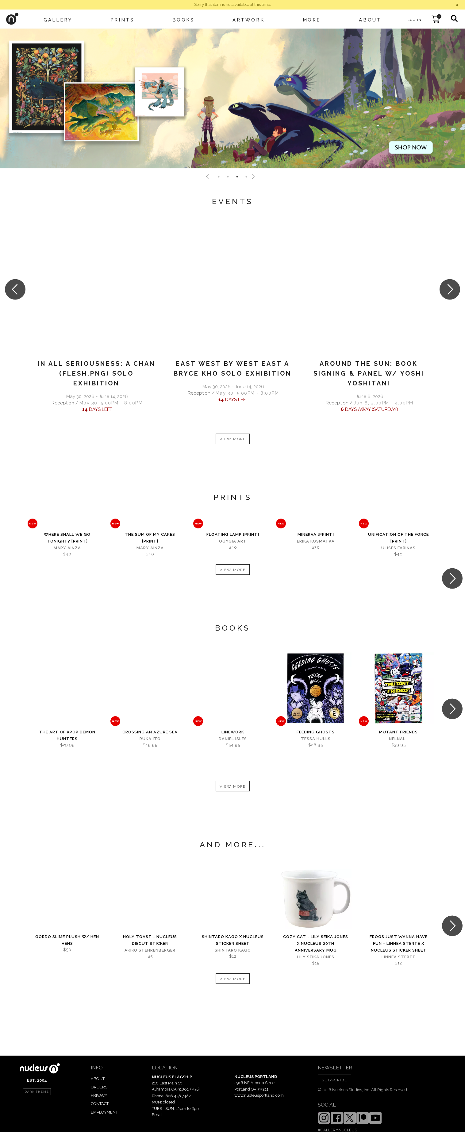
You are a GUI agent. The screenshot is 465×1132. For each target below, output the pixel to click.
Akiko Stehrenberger (150, 950)
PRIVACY (99, 1095)
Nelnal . (398, 738)
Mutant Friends (398, 732)
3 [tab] (237, 177)
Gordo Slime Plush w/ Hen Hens (67, 940)
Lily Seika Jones (315, 957)
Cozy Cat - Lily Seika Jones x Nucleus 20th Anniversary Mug (315, 943)
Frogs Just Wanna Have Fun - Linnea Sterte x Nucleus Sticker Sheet (399, 943)
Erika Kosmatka (316, 541)
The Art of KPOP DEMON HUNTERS (67, 735)
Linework (232, 732)
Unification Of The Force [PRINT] (398, 537)
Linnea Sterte (398, 957)
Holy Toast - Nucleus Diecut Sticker (150, 940)
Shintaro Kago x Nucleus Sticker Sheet (233, 940)
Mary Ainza (67, 548)
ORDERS (99, 1087)
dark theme (37, 1091)
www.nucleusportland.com (259, 1095)
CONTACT (100, 1103)
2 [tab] (228, 177)
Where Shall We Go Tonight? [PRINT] (67, 537)
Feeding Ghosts (316, 732)
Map (194, 1089)
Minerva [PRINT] (316, 534)
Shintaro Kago (233, 950)
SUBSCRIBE (334, 1080)
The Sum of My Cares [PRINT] (150, 537)
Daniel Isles (233, 738)
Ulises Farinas (398, 548)
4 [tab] (246, 177)
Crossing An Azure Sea (150, 732)
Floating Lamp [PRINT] (232, 534)
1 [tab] (219, 177)
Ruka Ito (150, 738)
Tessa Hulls (316, 738)
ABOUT (98, 1078)
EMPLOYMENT (104, 1112)
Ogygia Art (233, 541)
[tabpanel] (232, 98)
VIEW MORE (233, 439)
